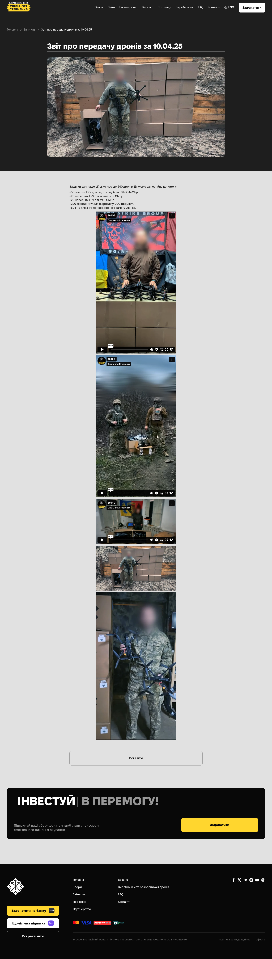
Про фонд (164, 7)
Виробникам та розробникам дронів (143, 887)
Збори (99, 7)
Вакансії (147, 7)
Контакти (214, 7)
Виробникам (184, 7)
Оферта (260, 939)
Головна (12, 29)
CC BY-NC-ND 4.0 (177, 939)
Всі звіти (136, 758)
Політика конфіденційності (235, 939)
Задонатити (252, 7)
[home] (19, 7)
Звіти (111, 7)
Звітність (30, 29)
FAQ (200, 7)
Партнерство (128, 7)
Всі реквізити (33, 936)
